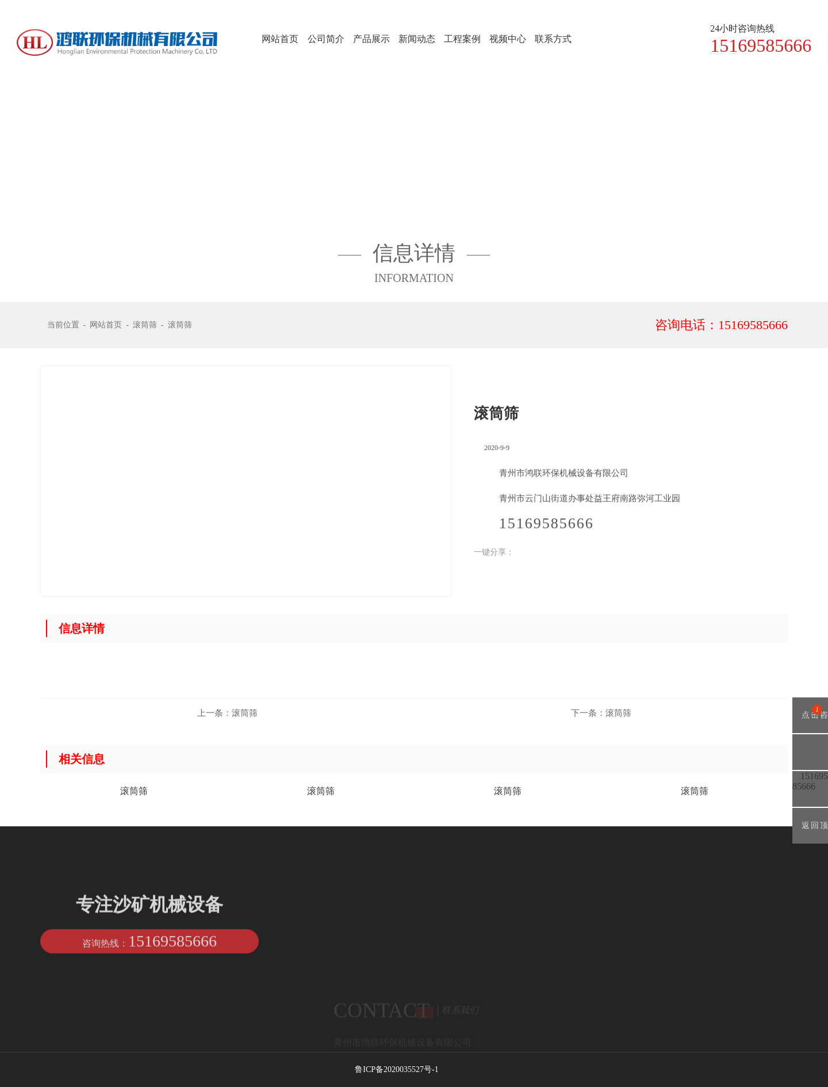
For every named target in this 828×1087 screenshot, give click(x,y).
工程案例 (462, 39)
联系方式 (553, 39)
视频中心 (507, 39)
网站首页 (280, 39)
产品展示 (371, 39)
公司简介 (326, 39)
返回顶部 (810, 832)
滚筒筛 (145, 325)
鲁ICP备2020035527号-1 (396, 1069)
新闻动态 (416, 39)
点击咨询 (810, 718)
